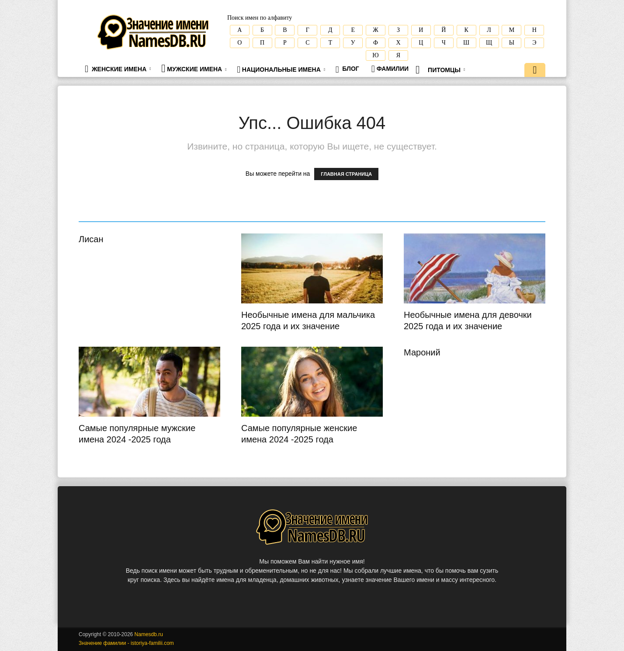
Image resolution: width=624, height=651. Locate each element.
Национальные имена (281, 69)
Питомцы (440, 69)
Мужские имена (193, 68)
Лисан (91, 239)
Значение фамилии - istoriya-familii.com (126, 643)
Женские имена (118, 68)
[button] (534, 70)
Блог (347, 69)
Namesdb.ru (149, 634)
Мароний (422, 352)
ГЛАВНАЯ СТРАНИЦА (346, 174)
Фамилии (390, 68)
